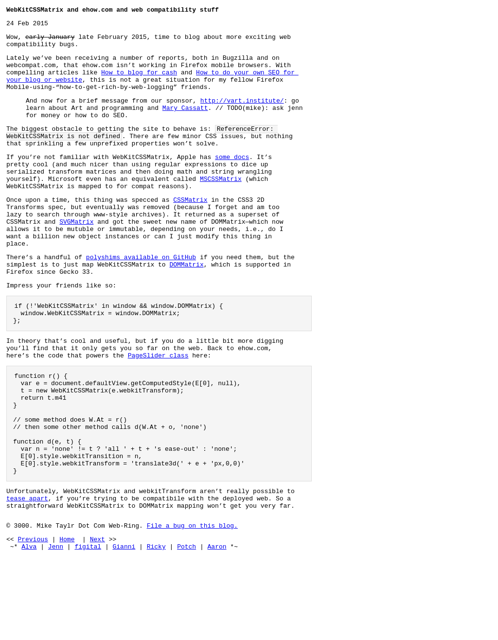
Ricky (156, 629)
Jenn (55, 629)
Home (66, 620)
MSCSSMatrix (221, 206)
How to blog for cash (139, 82)
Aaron (217, 629)
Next (97, 620)
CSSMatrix (190, 230)
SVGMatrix (76, 256)
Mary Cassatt (185, 123)
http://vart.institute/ (242, 114)
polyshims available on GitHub (141, 297)
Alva (28, 629)
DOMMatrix (186, 306)
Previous (33, 620)
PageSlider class (158, 409)
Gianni (123, 629)
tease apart (27, 575)
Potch (186, 629)
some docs (232, 180)
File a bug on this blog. (192, 605)
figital (87, 629)
